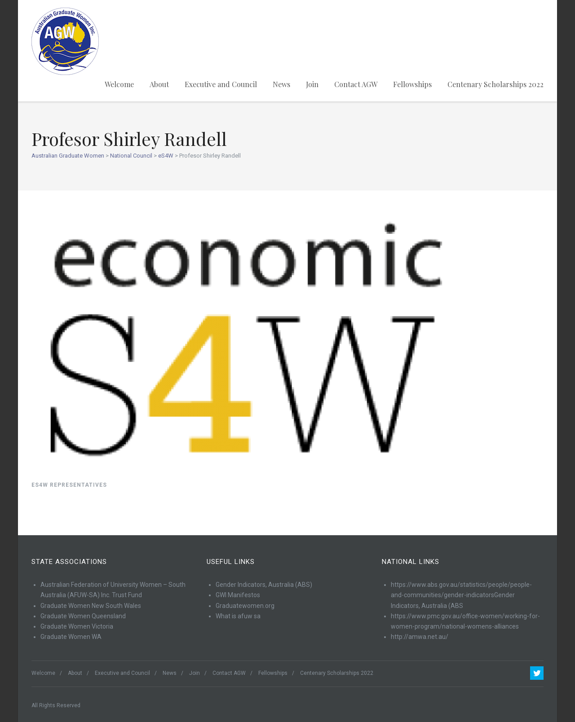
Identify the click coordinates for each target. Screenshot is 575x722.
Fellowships (412, 84)
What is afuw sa (238, 616)
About (159, 84)
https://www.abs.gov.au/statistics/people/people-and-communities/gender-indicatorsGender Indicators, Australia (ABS (461, 595)
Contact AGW (355, 84)
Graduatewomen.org (245, 605)
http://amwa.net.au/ (419, 636)
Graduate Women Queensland (83, 616)
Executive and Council (221, 84)
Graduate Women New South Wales (90, 605)
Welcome (119, 84)
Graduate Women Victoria (76, 626)
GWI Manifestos (238, 595)
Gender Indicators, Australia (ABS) (264, 584)
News (281, 84)
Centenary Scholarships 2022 (495, 84)
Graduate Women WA (71, 636)
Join (312, 84)
